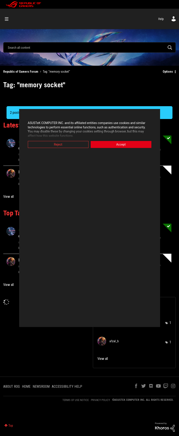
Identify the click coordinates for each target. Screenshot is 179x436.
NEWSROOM (41, 386)
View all (8, 197)
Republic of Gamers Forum (20, 71)
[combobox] (89, 47)
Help (161, 19)
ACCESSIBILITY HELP (67, 386)
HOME (26, 386)
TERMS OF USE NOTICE (75, 400)
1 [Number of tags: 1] (170, 323)
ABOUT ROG (11, 386)
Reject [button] (58, 144)
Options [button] (168, 71)
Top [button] (10, 425)
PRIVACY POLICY (100, 400)
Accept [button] (121, 144)
